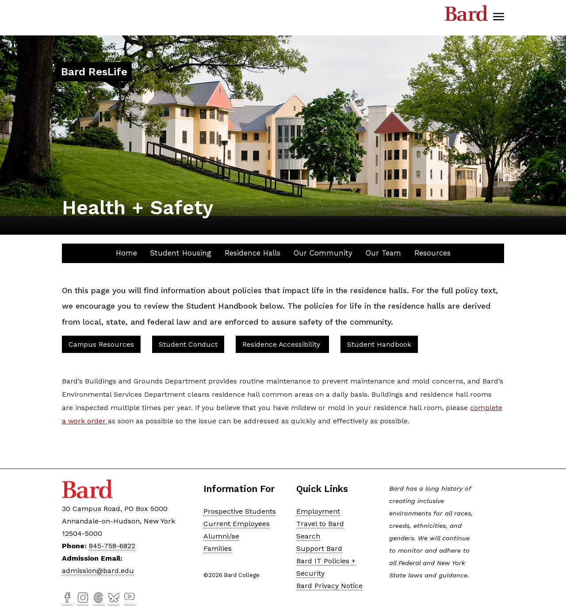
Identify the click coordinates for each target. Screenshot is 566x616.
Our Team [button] (383, 252)
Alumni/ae (221, 536)
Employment (318, 511)
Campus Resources (101, 344)
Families (217, 548)
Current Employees (236, 523)
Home (126, 252)
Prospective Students (239, 511)
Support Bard (319, 548)
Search (308, 536)
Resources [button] (432, 252)
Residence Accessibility (282, 344)
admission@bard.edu (98, 570)
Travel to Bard (320, 523)
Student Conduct (188, 344)
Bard (466, 13)
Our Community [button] (323, 252)
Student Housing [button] (180, 252)
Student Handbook (379, 344)
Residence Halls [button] (252, 252)
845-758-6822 (112, 546)
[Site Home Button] (94, 73)
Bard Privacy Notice (329, 585)
